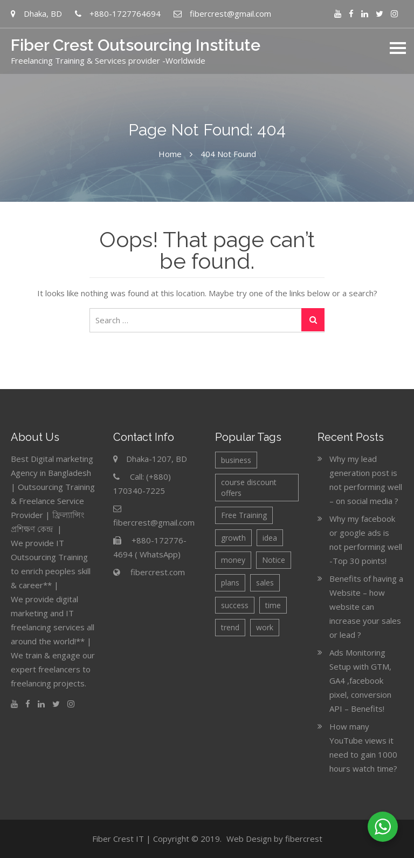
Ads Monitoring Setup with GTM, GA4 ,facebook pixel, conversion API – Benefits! (360, 680)
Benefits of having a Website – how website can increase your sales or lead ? (366, 606)
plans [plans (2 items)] (230, 582)
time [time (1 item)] (273, 605)
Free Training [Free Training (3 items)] (244, 515)
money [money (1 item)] (233, 560)
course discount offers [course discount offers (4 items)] (249, 487)
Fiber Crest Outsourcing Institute (135, 45)
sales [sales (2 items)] (265, 582)
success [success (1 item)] (235, 605)
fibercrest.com (157, 572)
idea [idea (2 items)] (270, 538)
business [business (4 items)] (236, 460)
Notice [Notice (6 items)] (273, 560)
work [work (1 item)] (264, 627)
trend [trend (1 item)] (230, 627)
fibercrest (303, 838)
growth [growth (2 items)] (233, 538)
